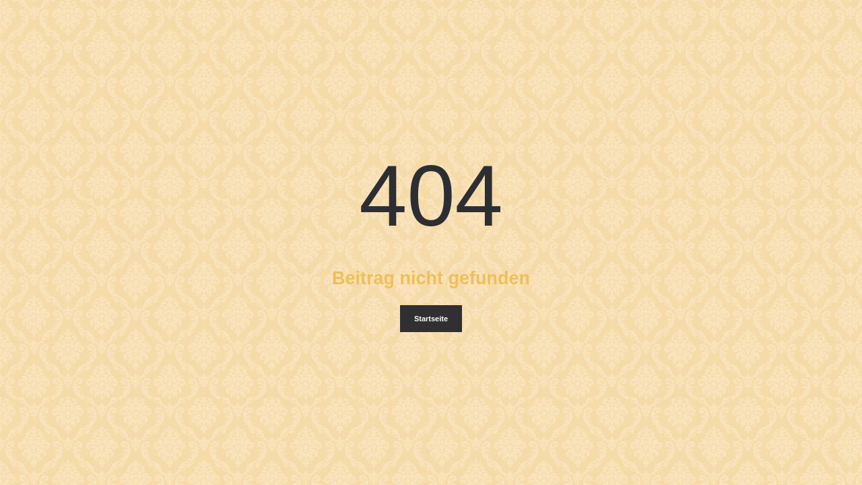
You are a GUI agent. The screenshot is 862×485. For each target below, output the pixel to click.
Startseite (431, 319)
